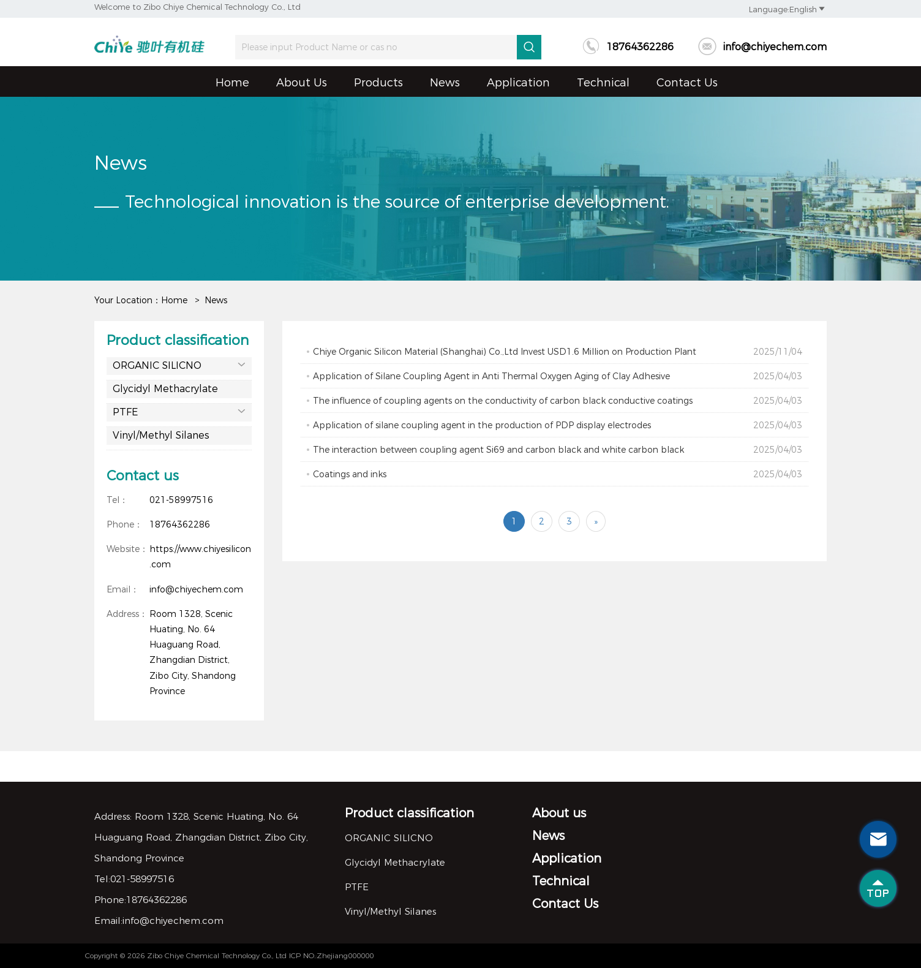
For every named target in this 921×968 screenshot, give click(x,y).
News (445, 82)
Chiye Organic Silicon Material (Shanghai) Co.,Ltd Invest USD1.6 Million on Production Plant (558, 351)
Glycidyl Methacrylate (165, 389)
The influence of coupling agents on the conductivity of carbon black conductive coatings (558, 400)
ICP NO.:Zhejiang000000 (331, 955)
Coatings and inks (558, 474)
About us (301, 82)
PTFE (179, 411)
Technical (603, 82)
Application (518, 82)
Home (232, 82)
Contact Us (687, 82)
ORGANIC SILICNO (179, 364)
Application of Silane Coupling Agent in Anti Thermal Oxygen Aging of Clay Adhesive (558, 376)
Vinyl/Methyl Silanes (161, 435)
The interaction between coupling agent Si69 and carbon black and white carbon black (558, 449)
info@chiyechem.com (762, 47)
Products (378, 82)
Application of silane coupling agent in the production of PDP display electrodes (558, 425)
